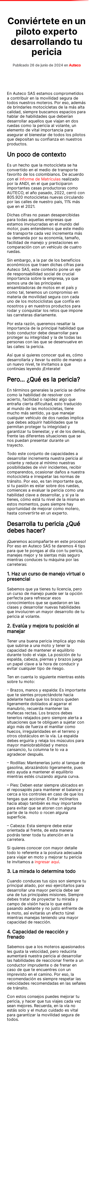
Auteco (75, 65)
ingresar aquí (47, 861)
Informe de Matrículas (39, 178)
